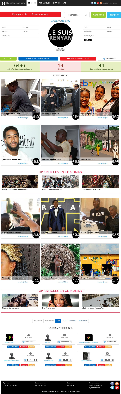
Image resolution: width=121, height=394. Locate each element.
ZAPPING (56, 3)
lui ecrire (31, 347)
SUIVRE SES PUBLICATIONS (78, 59)
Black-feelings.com (13, 3)
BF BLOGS (32, 3)
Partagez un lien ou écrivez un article (30, 14)
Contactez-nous (40, 383)
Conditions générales (95, 385)
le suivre (23, 347)
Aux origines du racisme (11, 232)
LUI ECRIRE (8, 59)
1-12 (58, 321)
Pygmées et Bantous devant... (52, 278)
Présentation (60, 51)
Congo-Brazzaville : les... (90, 278)
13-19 (64, 321)
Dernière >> (83, 321)
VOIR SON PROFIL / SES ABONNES (38, 59)
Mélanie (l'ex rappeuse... (50, 114)
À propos (6, 383)
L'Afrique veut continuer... (12, 114)
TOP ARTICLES (44, 3)
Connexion (98, 15)
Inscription (114, 15)
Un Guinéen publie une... (51, 159)
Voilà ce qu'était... (88, 159)
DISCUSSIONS (109, 59)
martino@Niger (23, 118)
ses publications (13, 347)
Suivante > (72, 321)
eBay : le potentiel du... (90, 114)
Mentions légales (94, 383)
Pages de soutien (94, 388)
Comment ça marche (10, 385)
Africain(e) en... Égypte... (11, 278)
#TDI (65, 3)
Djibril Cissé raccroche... (90, 232)
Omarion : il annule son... (12, 159)
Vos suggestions (40, 385)
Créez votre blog (60, 20)
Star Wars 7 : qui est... (50, 232)
